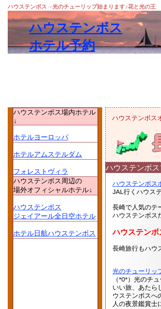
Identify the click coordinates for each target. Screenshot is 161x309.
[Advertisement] (80, 140)
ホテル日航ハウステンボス (54, 233)
